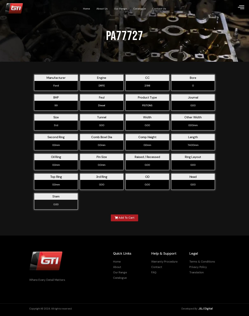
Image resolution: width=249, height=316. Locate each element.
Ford (56, 85)
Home (86, 8)
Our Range (120, 8)
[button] (124, 217)
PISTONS (147, 105)
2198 (147, 85)
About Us (102, 8)
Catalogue (139, 8)
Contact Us (159, 8)
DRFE (102, 85)
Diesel (101, 105)
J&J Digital (205, 308)
